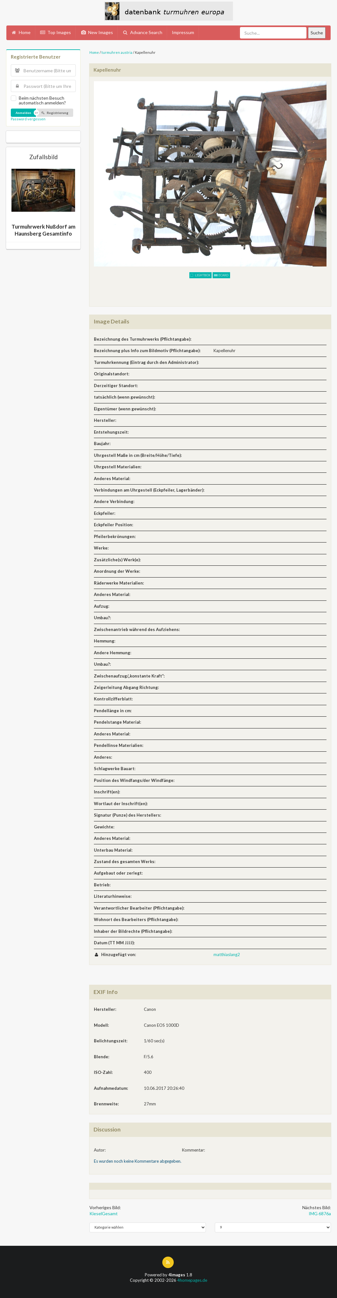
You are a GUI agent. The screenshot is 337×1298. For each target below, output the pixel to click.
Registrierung (54, 113)
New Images (97, 32)
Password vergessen (28, 119)
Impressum (183, 32)
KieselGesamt (103, 1213)
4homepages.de (192, 1280)
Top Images (55, 32)
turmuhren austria (117, 52)
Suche (317, 32)
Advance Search (142, 32)
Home (21, 32)
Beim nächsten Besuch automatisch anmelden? (42, 100)
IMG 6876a (320, 1213)
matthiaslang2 (227, 954)
